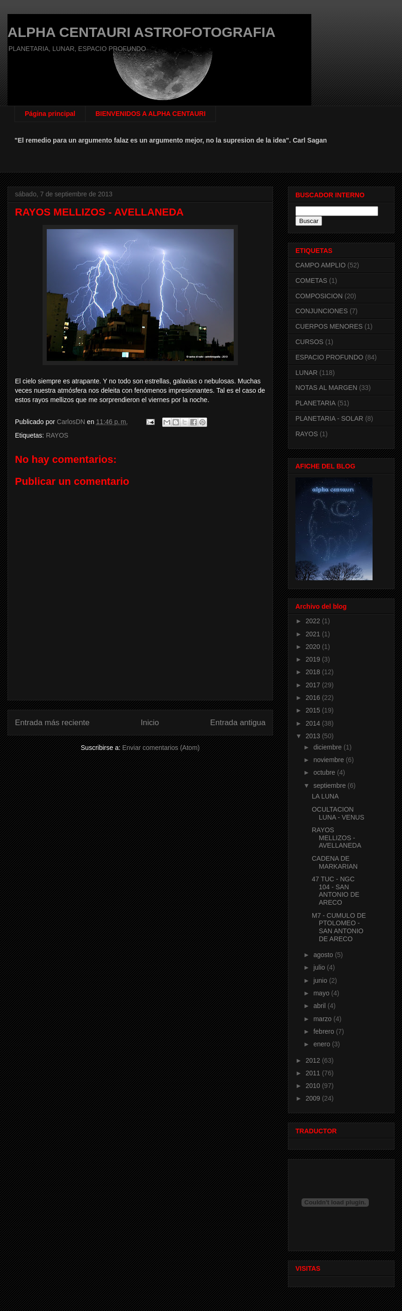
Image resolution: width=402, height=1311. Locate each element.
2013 (314, 736)
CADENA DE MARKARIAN (335, 862)
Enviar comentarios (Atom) (161, 747)
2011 (314, 1073)
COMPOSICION (319, 296)
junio (321, 980)
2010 (314, 1085)
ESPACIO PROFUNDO (329, 357)
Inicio (150, 722)
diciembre (328, 747)
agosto (324, 954)
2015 (314, 710)
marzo (323, 1019)
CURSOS (309, 342)
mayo (322, 993)
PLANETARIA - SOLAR (329, 418)
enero (322, 1044)
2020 (314, 646)
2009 (314, 1098)
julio (320, 967)
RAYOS (57, 435)
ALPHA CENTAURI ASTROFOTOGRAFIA (141, 32)
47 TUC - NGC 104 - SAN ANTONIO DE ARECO (335, 890)
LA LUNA (325, 796)
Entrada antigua (238, 722)
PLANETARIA (315, 403)
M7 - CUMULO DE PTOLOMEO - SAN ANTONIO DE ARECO (339, 927)
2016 (314, 697)
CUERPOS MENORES (329, 326)
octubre (325, 772)
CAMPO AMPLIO (320, 265)
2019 (314, 659)
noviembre (329, 760)
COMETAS (311, 280)
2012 (314, 1060)
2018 (314, 672)
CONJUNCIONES (321, 311)
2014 (314, 723)
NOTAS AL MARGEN (326, 387)
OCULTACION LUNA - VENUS (338, 813)
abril (320, 1005)
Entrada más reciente (52, 722)
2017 (314, 685)
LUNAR (306, 372)
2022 (314, 621)
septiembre (330, 785)
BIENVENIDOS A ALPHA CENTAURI (150, 113)
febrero (324, 1031)
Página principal (50, 113)
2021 (314, 634)
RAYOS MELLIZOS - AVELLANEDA (336, 838)
